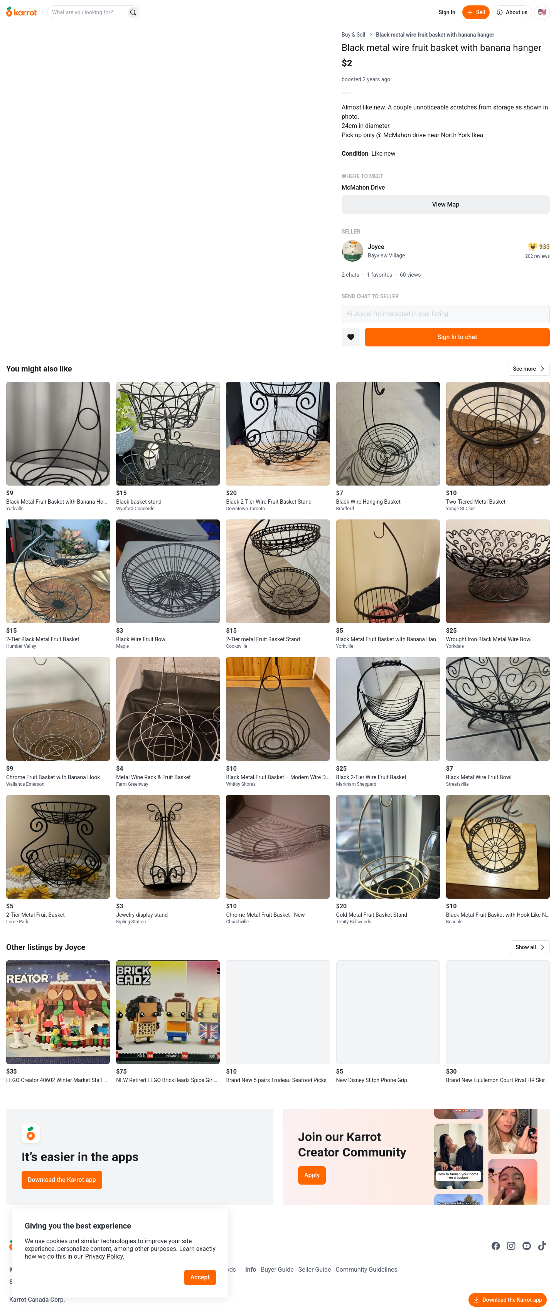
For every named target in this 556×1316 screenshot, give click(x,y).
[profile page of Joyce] (352, 251)
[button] (529, 369)
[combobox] (87, 12)
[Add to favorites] (351, 337)
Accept (200, 1277)
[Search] (133, 12)
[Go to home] (21, 12)
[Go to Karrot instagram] (511, 1245)
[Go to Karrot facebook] (495, 1245)
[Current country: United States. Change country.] (542, 12)
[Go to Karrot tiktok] (542, 1245)
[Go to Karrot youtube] (526, 1245)
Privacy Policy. (105, 1256)
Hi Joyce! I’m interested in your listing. (446, 314)
